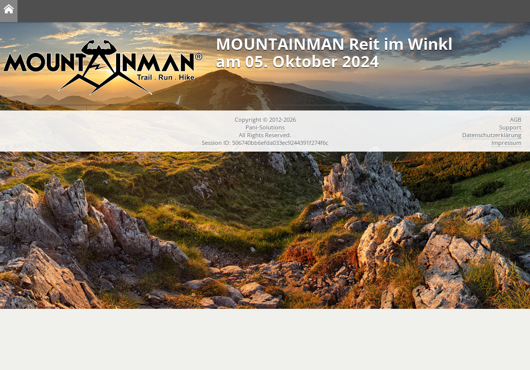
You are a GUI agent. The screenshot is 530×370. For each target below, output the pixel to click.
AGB (515, 119)
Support (510, 127)
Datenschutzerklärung (491, 135)
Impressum (506, 142)
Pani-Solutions (265, 127)
